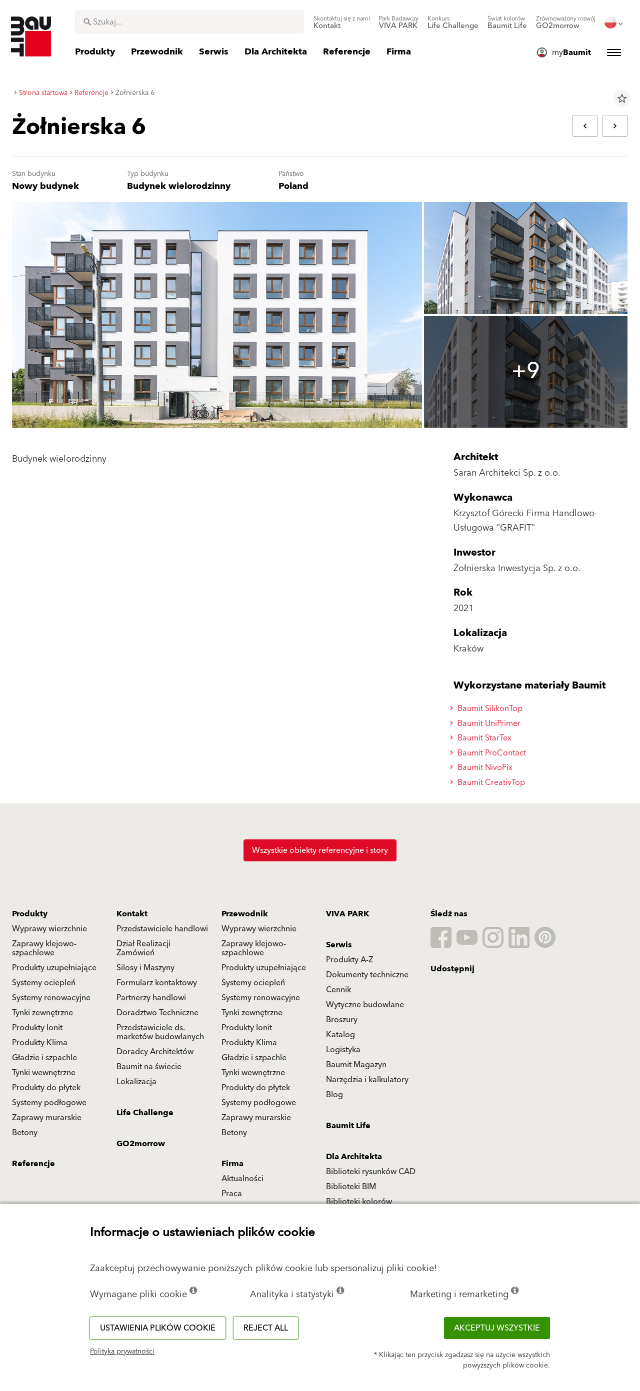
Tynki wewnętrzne (44, 1073)
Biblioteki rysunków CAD (371, 1172)
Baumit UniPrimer (486, 723)
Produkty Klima (40, 1043)
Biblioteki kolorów (359, 1202)
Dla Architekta (354, 1157)
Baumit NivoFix (482, 767)
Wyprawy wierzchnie (49, 929)
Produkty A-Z (349, 960)
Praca (232, 1194)
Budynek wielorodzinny (178, 186)
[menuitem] (341, 22)
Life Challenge (145, 1113)
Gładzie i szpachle (44, 1058)
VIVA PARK (347, 914)
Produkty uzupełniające (54, 968)
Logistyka (343, 1050)
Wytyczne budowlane (365, 1005)
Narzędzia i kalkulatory (367, 1080)
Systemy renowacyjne (51, 998)
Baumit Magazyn (356, 1065)
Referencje (33, 1164)
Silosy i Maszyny (145, 968)
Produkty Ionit (37, 1028)
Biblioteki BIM (351, 1187)
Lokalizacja (136, 1082)
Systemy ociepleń (44, 983)
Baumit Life (348, 1126)
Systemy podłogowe (49, 1103)
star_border (622, 98)
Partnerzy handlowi (151, 998)
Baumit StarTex (482, 738)
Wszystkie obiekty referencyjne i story (320, 850)
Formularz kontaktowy (156, 983)
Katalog (340, 1035)
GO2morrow (140, 1144)
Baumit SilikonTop (487, 708)
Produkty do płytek (46, 1088)
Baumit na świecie (149, 1067)
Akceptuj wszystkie (497, 1328)
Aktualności (243, 1179)
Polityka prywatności (122, 1352)
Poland (293, 186)
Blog (334, 1095)
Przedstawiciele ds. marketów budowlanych (160, 1032)
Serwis (339, 945)
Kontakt (132, 914)
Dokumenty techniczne (367, 975)
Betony (25, 1133)
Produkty (30, 914)
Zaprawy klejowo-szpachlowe (44, 948)
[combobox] (189, 22)
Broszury (342, 1020)
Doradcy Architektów (155, 1052)
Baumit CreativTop (489, 782)
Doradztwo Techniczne (157, 1013)
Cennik (338, 990)
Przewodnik (245, 914)
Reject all (266, 1328)
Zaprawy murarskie (47, 1118)
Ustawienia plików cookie (158, 1328)
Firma (233, 1164)
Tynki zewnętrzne (42, 1013)
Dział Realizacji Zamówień (143, 948)
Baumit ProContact (489, 753)
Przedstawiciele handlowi (162, 929)
